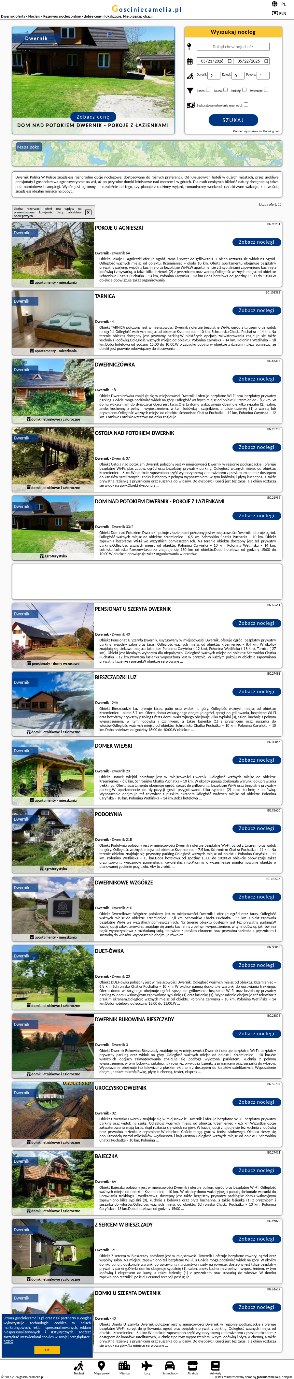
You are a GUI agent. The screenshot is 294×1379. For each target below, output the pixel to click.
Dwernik (21, 233)
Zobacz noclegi (256, 242)
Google (84, 1318)
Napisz (288, 1377)
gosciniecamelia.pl (147, 9)
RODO (8, 1341)
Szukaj (233, 120)
